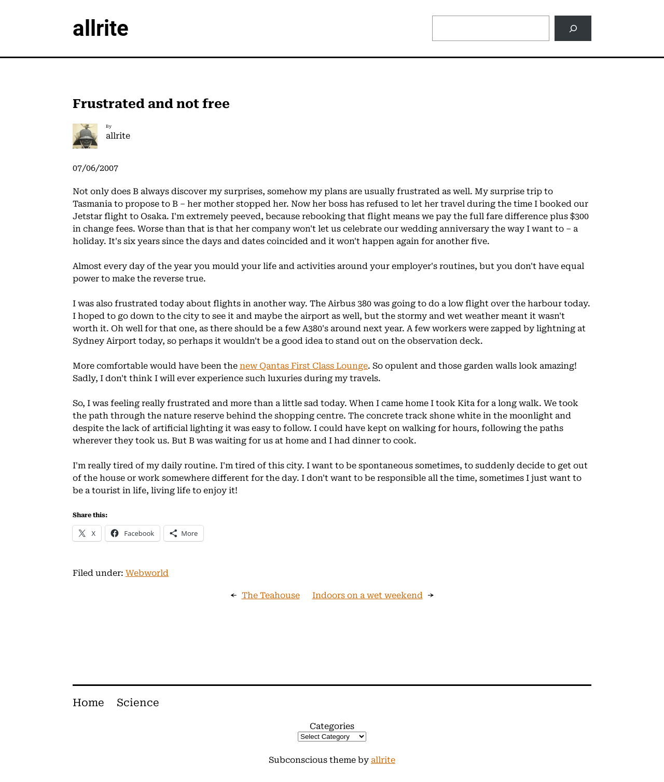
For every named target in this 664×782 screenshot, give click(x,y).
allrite (101, 28)
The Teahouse (271, 595)
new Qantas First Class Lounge (304, 366)
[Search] (573, 28)
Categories (332, 726)
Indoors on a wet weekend (367, 595)
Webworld (147, 573)
